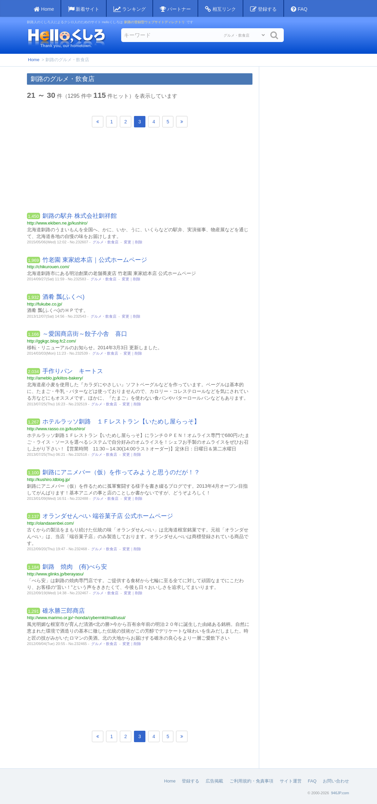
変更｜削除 (133, 242)
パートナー (175, 9)
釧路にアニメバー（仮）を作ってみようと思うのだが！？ (121, 472)
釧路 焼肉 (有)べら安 (74, 566)
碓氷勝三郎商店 (63, 610)
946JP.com (340, 793)
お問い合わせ (336, 780)
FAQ (299, 9)
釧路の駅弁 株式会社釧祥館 (79, 215)
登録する (263, 9)
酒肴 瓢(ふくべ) (63, 296)
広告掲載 (214, 780)
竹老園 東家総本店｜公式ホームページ (94, 259)
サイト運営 (291, 780)
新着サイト (83, 9)
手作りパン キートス (72, 371)
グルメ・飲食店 (105, 242)
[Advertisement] (139, 172)
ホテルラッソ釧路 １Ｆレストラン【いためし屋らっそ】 (121, 421)
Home (33, 59)
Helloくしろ (66, 38)
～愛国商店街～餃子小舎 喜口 (84, 333)
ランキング (129, 9)
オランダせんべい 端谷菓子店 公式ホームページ (107, 516)
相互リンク (220, 9)
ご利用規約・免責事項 (251, 780)
